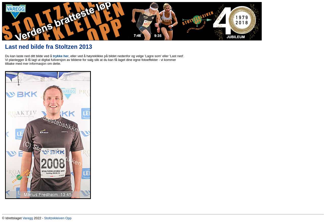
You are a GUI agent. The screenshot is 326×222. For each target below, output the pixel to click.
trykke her (61, 56)
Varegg (28, 218)
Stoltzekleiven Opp (57, 218)
